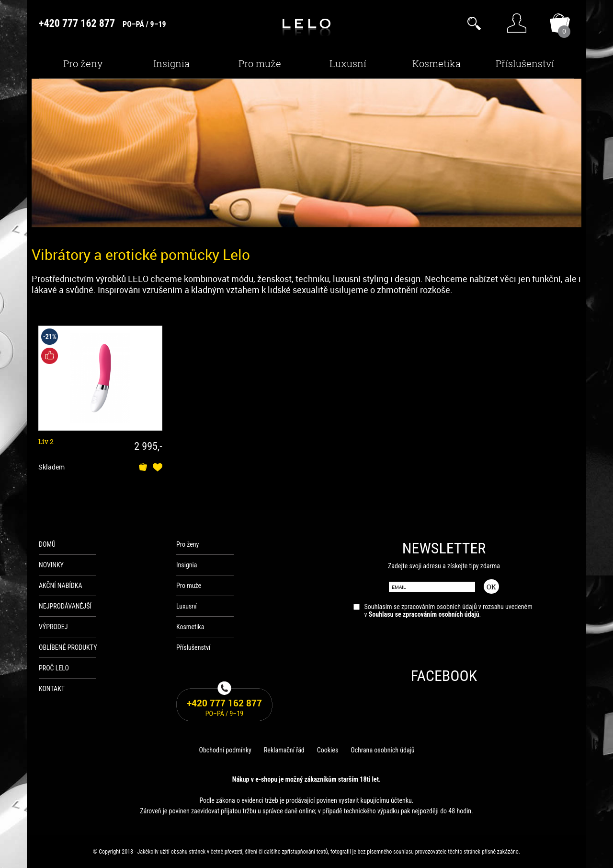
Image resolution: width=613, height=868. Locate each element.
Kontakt (52, 688)
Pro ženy (82, 63)
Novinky (51, 565)
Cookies (327, 750)
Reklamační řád (284, 750)
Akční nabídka (60, 585)
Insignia (171, 63)
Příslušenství (525, 63)
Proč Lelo (54, 668)
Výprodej (53, 627)
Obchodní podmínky (225, 750)
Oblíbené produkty (68, 647)
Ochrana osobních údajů (382, 750)
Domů (47, 544)
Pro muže (259, 63)
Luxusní (347, 63)
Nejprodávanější (65, 606)
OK (491, 586)
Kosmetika (436, 63)
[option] (306, 153)
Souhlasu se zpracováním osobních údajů (424, 614)
